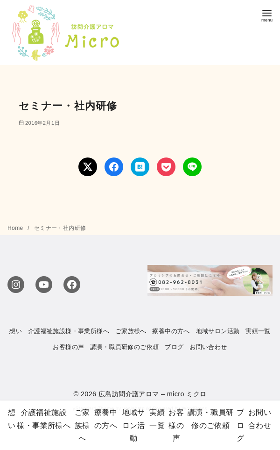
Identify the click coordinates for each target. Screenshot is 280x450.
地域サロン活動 (218, 331)
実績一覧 (258, 331)
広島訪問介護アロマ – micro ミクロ (152, 394)
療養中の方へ (170, 331)
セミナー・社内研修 (60, 228)
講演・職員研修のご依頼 (124, 346)
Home (16, 228)
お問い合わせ (208, 346)
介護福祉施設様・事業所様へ (68, 331)
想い (15, 331)
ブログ (174, 346)
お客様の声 (68, 346)
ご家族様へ (131, 331)
